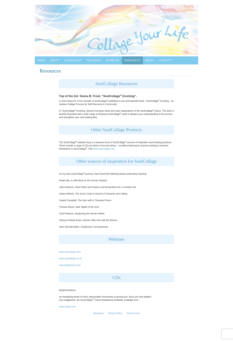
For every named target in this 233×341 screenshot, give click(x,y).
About (55, 60)
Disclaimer (98, 313)
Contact (165, 60)
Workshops (73, 60)
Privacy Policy (115, 313)
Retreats (113, 60)
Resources (132, 60)
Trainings (93, 60)
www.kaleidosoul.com (70, 265)
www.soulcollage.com (104, 148)
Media (149, 60)
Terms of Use (133, 313)
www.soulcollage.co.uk (70, 258)
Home (41, 60)
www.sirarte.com (67, 306)
